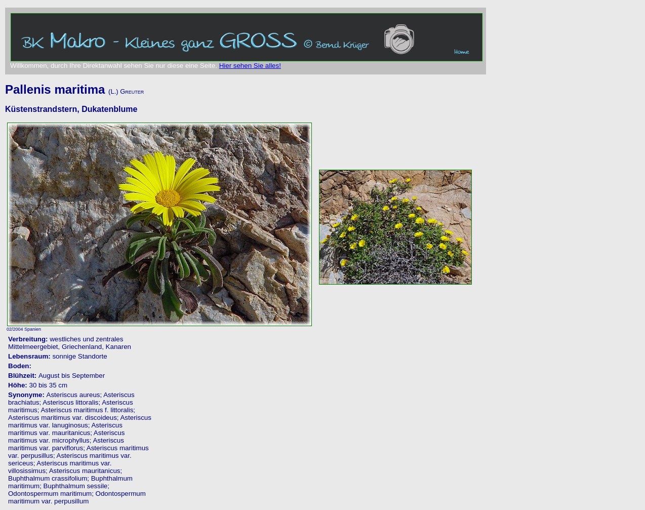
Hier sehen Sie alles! (250, 65)
